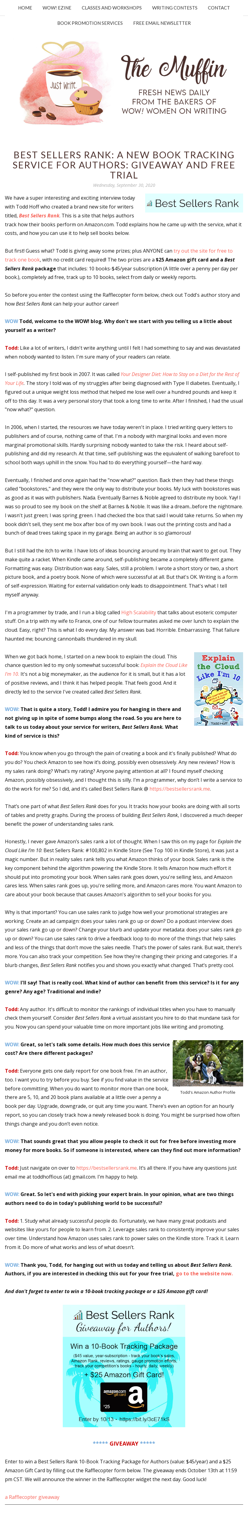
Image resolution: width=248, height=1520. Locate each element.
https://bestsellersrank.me (179, 788)
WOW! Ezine (57, 7)
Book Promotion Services (90, 23)
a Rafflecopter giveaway (32, 1497)
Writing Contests (174, 7)
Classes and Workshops (112, 7)
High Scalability (138, 612)
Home (25, 7)
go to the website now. (204, 1273)
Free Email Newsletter (162, 23)
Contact (219, 7)
